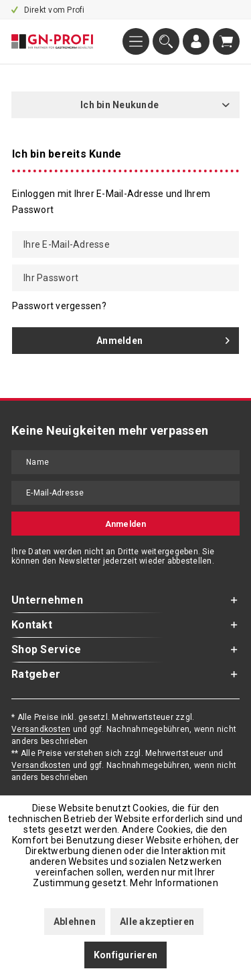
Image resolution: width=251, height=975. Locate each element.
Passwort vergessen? (59, 306)
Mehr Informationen (174, 883)
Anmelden (163, 338)
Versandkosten (40, 729)
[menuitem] (135, 41)
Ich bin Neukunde (119, 105)
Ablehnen (75, 921)
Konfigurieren (125, 955)
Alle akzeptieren (157, 921)
